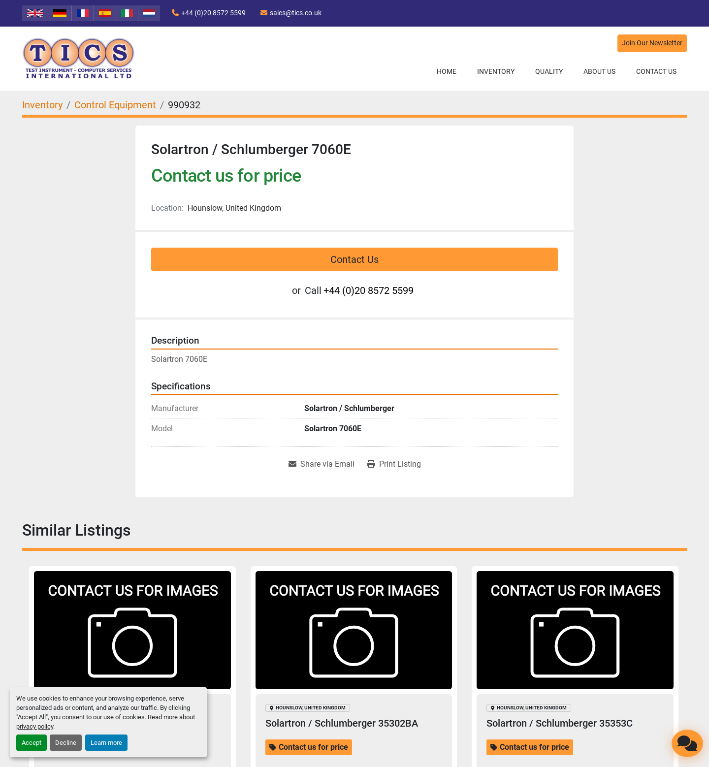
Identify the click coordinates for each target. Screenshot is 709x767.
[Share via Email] (321, 464)
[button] (496, 71)
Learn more (106, 742)
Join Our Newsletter (652, 43)
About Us (599, 71)
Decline (65, 742)
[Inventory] (42, 105)
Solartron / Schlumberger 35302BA (341, 723)
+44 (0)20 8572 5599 (213, 13)
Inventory (496, 71)
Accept (31, 742)
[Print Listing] (394, 464)
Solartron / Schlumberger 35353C (559, 723)
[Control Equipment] (115, 105)
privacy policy (34, 726)
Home (446, 71)
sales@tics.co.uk (296, 13)
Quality (549, 71)
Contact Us (656, 71)
